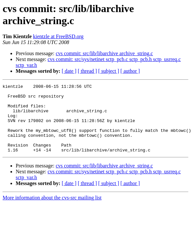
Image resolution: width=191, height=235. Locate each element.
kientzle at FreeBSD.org (58, 36)
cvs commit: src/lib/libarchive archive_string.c (104, 53)
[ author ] (130, 71)
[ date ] (69, 71)
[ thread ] (87, 71)
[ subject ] (108, 71)
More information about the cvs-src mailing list (52, 211)
